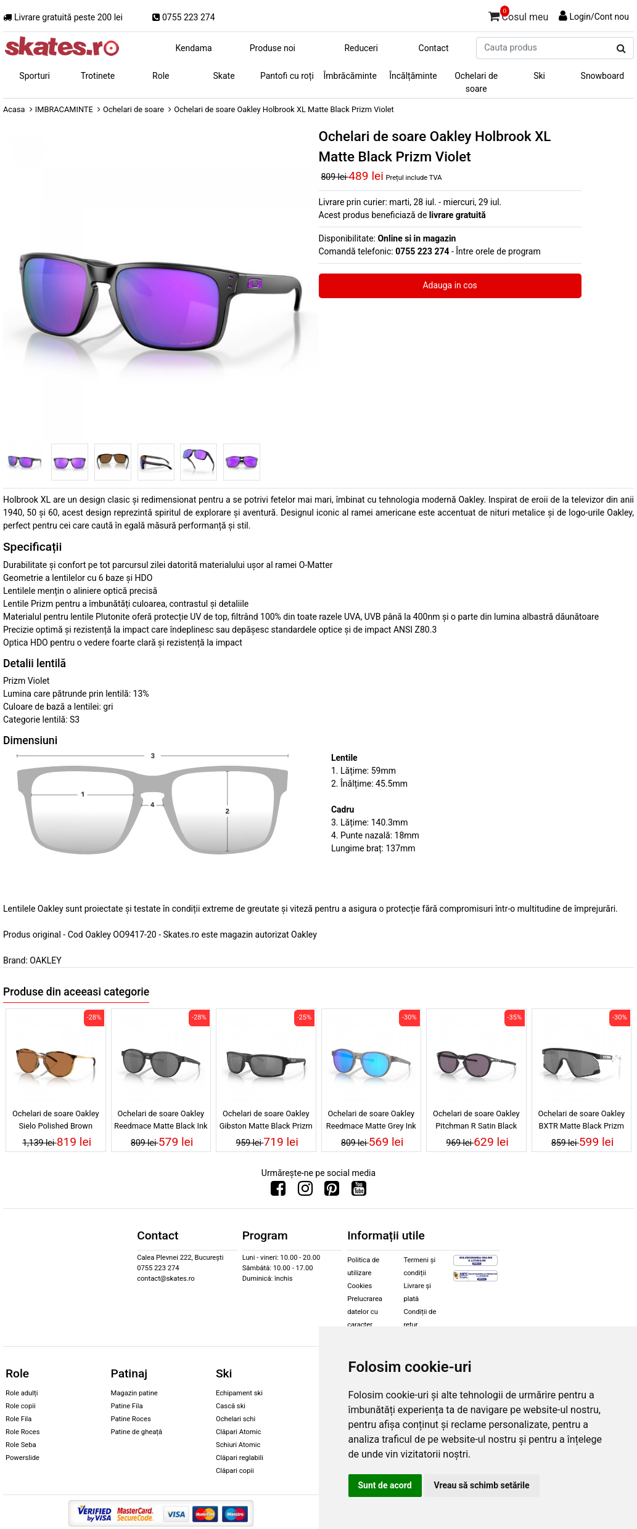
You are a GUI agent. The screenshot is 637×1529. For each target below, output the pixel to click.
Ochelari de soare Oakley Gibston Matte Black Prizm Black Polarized (266, 1121)
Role (160, 76)
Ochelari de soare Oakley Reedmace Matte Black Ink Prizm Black (160, 1121)
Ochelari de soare (476, 82)
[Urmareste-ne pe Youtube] (359, 1191)
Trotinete (98, 76)
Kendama (193, 48)
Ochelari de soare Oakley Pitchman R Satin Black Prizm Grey (476, 1121)
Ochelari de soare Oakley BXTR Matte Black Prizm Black (581, 1121)
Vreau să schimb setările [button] (482, 1485)
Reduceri (361, 48)
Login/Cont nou (599, 17)
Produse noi (272, 48)
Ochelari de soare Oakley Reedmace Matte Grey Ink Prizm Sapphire (371, 1121)
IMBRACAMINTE (64, 109)
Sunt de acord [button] (385, 1485)
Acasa (14, 109)
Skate (224, 76)
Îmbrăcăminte (349, 76)
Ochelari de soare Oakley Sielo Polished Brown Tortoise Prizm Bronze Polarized (55, 1121)
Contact (434, 48)
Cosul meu (518, 15)
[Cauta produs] (621, 48)
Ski (539, 76)
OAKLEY (45, 960)
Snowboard (603, 76)
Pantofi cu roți (287, 76)
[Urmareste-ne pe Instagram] (305, 1191)
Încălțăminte (413, 76)
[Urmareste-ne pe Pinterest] (331, 1191)
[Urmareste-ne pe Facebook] (278, 1191)
